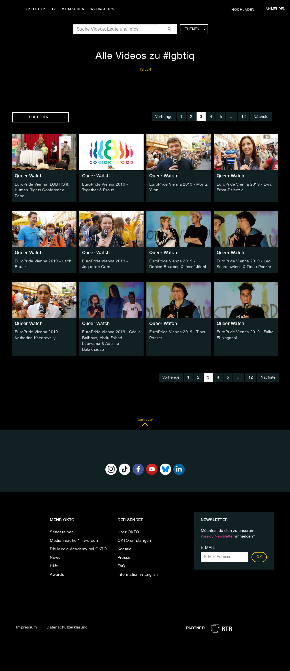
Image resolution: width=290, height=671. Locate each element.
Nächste (260, 117)
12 (243, 117)
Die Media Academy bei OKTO (78, 548)
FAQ (121, 565)
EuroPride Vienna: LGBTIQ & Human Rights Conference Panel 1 (42, 190)
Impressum (26, 626)
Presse (124, 556)
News (55, 556)
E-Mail (208, 546)
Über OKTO (128, 531)
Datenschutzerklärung (67, 626)
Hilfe (54, 565)
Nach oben (145, 422)
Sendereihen (62, 531)
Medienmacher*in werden (74, 539)
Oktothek (37, 9)
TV (55, 9)
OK (259, 555)
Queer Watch (28, 176)
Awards (57, 573)
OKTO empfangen (134, 539)
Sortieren (47, 117)
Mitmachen (74, 9)
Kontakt (125, 548)
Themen (195, 29)
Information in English (138, 573)
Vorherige (163, 117)
